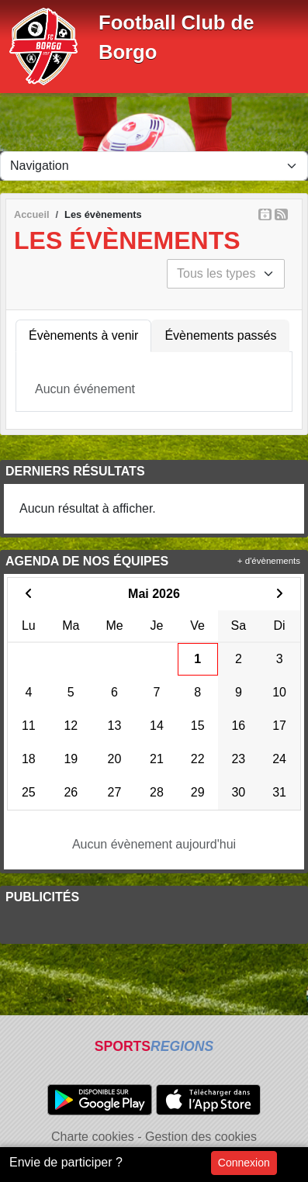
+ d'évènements (268, 560)
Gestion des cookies (201, 1136)
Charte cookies (92, 1136)
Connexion (244, 1162)
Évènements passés (220, 335)
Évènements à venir (83, 335)
